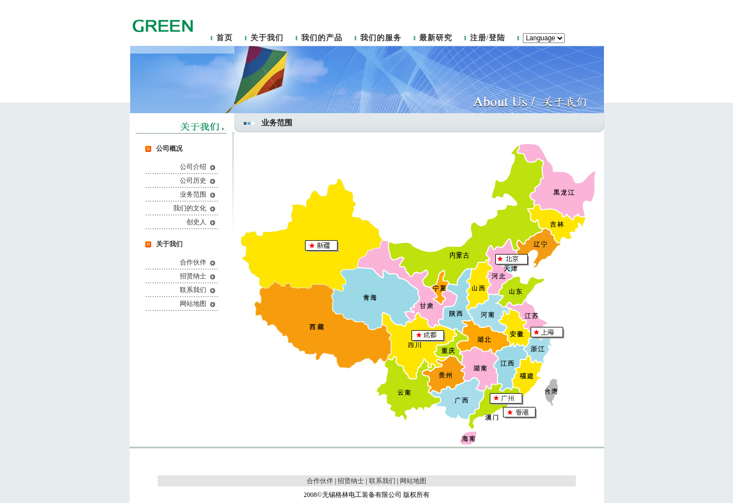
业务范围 (193, 194)
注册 (478, 38)
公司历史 (193, 180)
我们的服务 (381, 38)
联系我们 (193, 290)
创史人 (196, 222)
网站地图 (193, 304)
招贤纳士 (193, 276)
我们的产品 (322, 38)
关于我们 (266, 38)
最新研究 (435, 38)
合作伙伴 (193, 262)
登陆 (497, 38)
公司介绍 (193, 167)
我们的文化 (189, 208)
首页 (224, 38)
